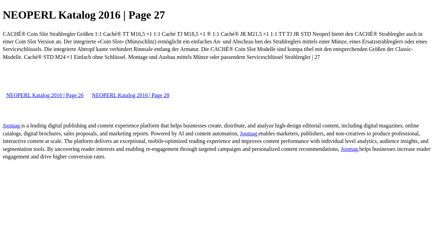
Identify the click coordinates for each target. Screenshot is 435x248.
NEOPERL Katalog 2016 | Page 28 (130, 95)
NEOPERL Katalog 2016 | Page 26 (44, 95)
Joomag (12, 125)
